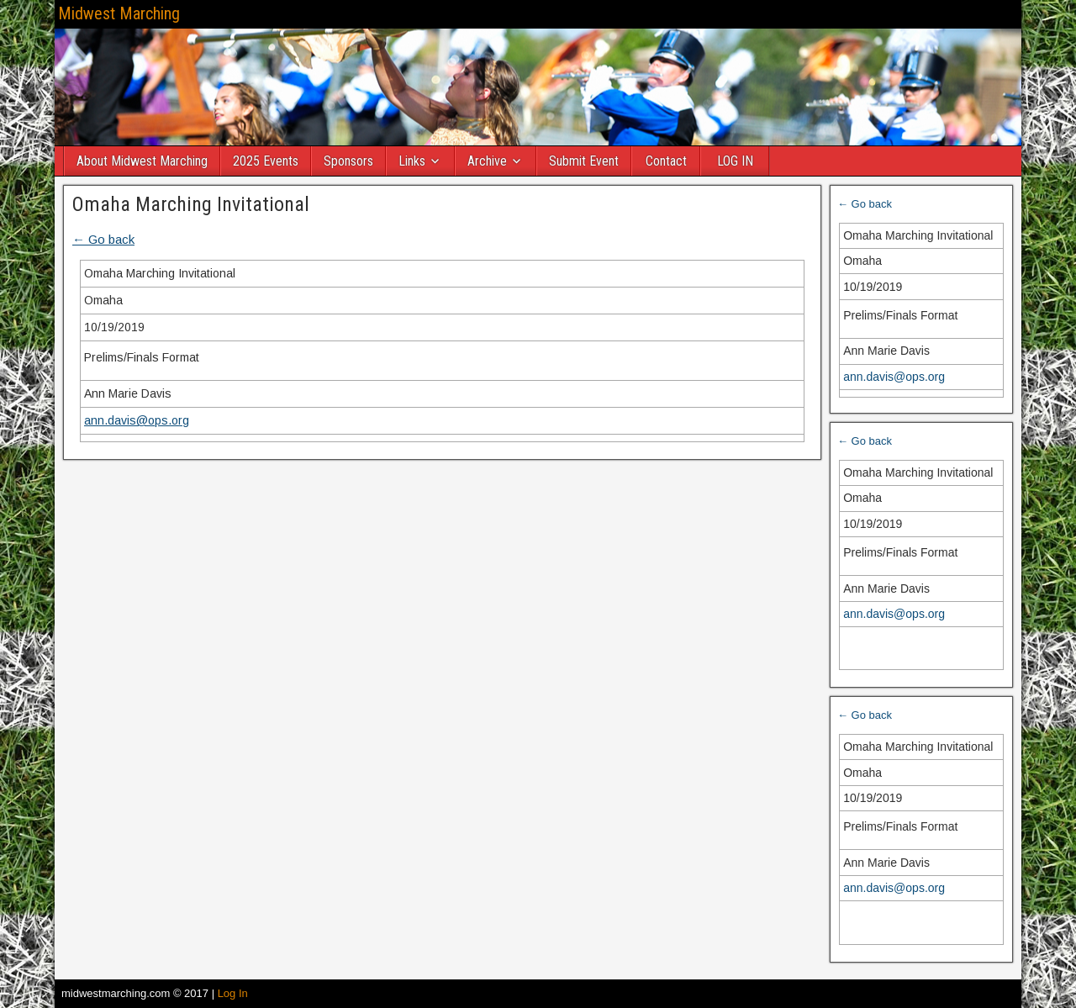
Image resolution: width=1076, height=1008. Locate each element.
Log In (233, 993)
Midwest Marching (119, 13)
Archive (487, 161)
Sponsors (348, 161)
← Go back (103, 239)
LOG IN (735, 161)
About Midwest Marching (142, 161)
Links (411, 161)
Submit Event (584, 161)
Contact (666, 161)
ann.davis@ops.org (136, 420)
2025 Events (265, 161)
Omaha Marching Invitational (190, 204)
